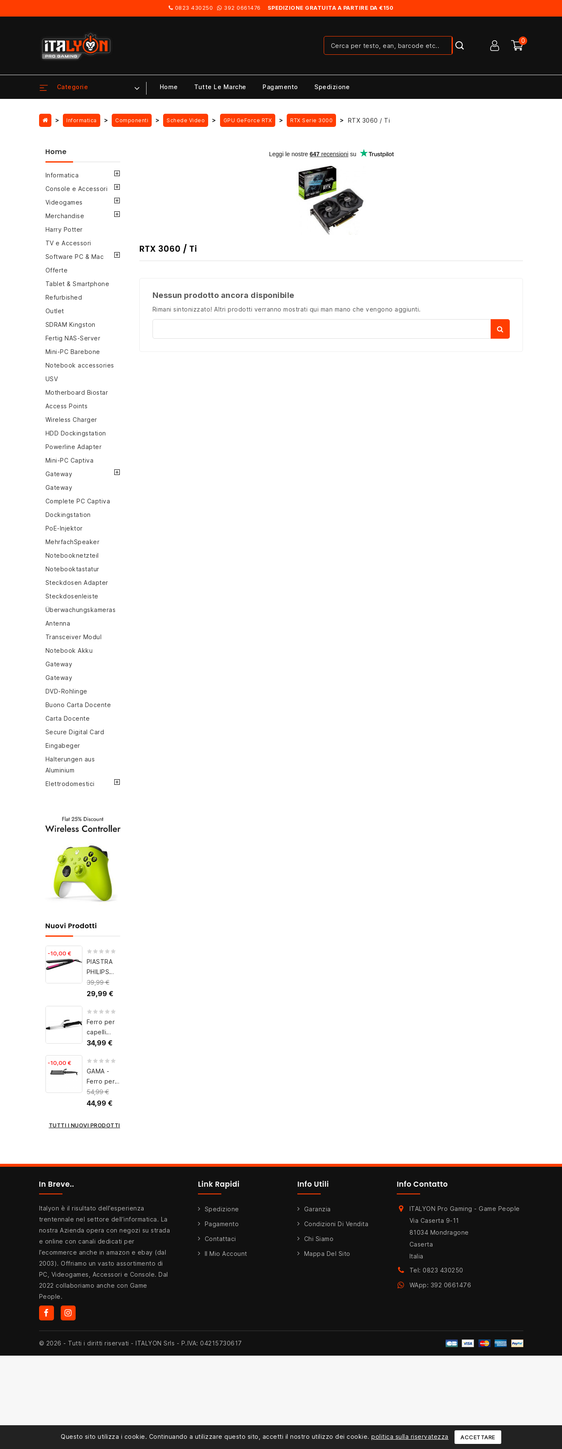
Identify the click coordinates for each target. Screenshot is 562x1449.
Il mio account (226, 1253)
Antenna (58, 623)
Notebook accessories (79, 365)
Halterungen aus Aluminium (70, 764)
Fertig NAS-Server (73, 338)
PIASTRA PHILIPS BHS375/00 (104, 972)
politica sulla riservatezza (410, 1436)
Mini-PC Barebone (72, 351)
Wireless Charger (71, 419)
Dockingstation (68, 514)
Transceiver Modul (73, 636)
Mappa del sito (327, 1253)
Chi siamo (319, 1238)
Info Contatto (422, 1184)
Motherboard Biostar (76, 392)
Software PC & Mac (74, 256)
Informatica (62, 175)
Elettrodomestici (70, 783)
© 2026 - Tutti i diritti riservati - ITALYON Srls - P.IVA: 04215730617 (140, 1343)
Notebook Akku (69, 650)
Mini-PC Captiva (69, 460)
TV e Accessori (68, 243)
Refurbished (63, 297)
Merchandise (65, 215)
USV (51, 378)
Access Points (66, 406)
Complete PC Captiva (77, 501)
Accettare (477, 1437)
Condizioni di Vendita (336, 1223)
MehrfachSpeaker (72, 541)
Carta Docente (67, 718)
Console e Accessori (76, 188)
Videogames (64, 202)
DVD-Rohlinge (66, 691)
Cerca (500, 329)
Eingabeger (62, 745)
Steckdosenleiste (72, 596)
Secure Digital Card (74, 732)
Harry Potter (64, 229)
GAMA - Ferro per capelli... (101, 1081)
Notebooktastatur (72, 569)
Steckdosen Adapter (76, 582)
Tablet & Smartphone (77, 283)
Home (169, 86)
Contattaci (220, 1238)
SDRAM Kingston (70, 324)
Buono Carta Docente (78, 704)
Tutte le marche (220, 86)
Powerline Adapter (73, 446)
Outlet (54, 311)
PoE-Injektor (64, 528)
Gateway (59, 473)
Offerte (56, 270)
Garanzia (317, 1209)
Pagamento (280, 86)
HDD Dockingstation (75, 433)
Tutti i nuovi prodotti (84, 1125)
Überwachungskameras (80, 609)
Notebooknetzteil (72, 555)
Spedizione (332, 86)
